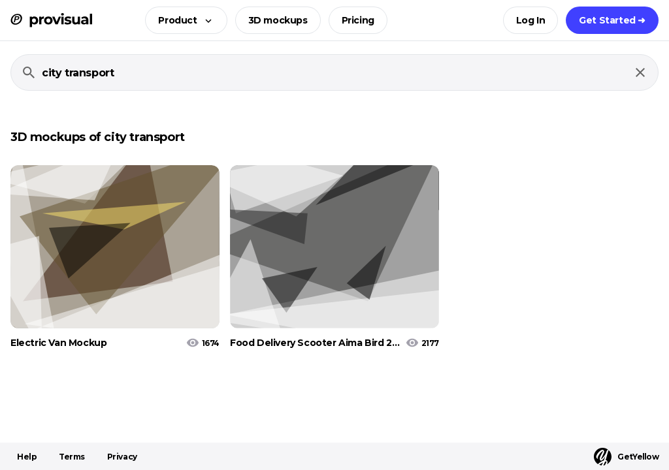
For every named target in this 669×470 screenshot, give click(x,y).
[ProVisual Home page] (51, 20)
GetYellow (626, 456)
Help (27, 457)
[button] (182, 20)
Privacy (122, 457)
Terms (72, 457)
